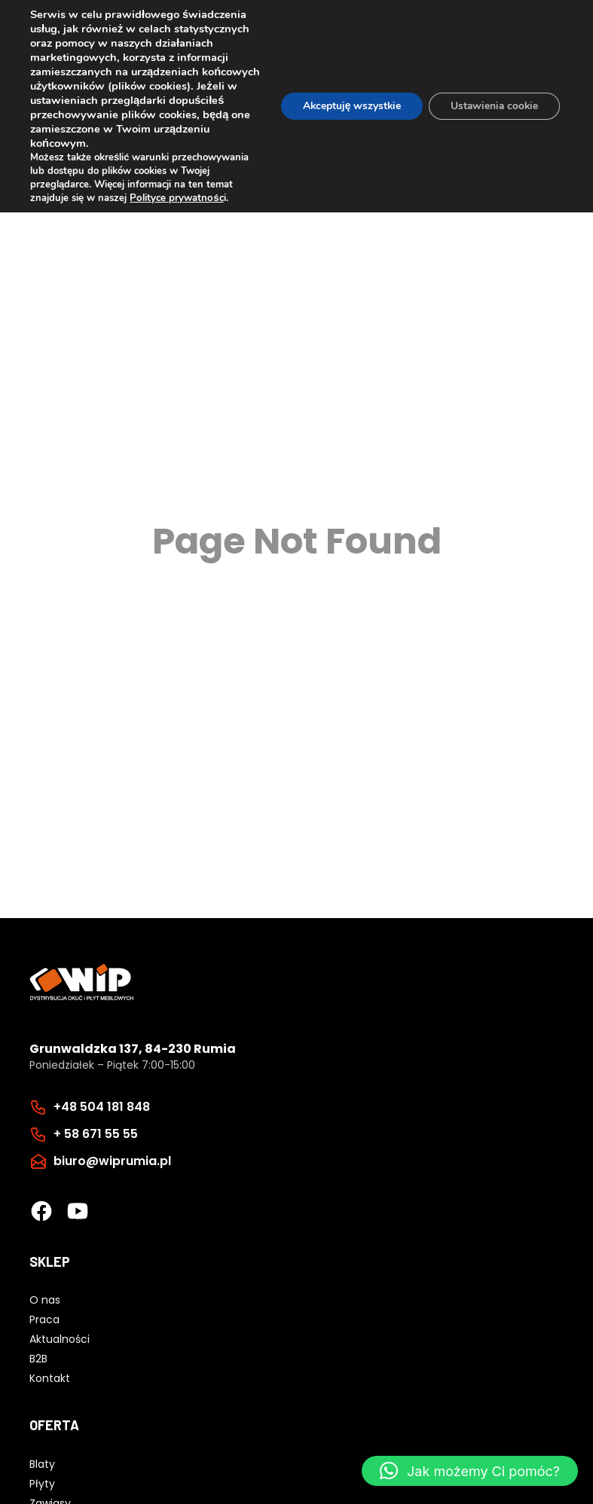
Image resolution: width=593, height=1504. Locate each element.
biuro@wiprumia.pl (112, 1161)
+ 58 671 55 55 (95, 1133)
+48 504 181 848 (101, 1106)
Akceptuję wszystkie (346, 106)
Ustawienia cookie (492, 106)
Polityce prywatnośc (176, 198)
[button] (470, 1471)
